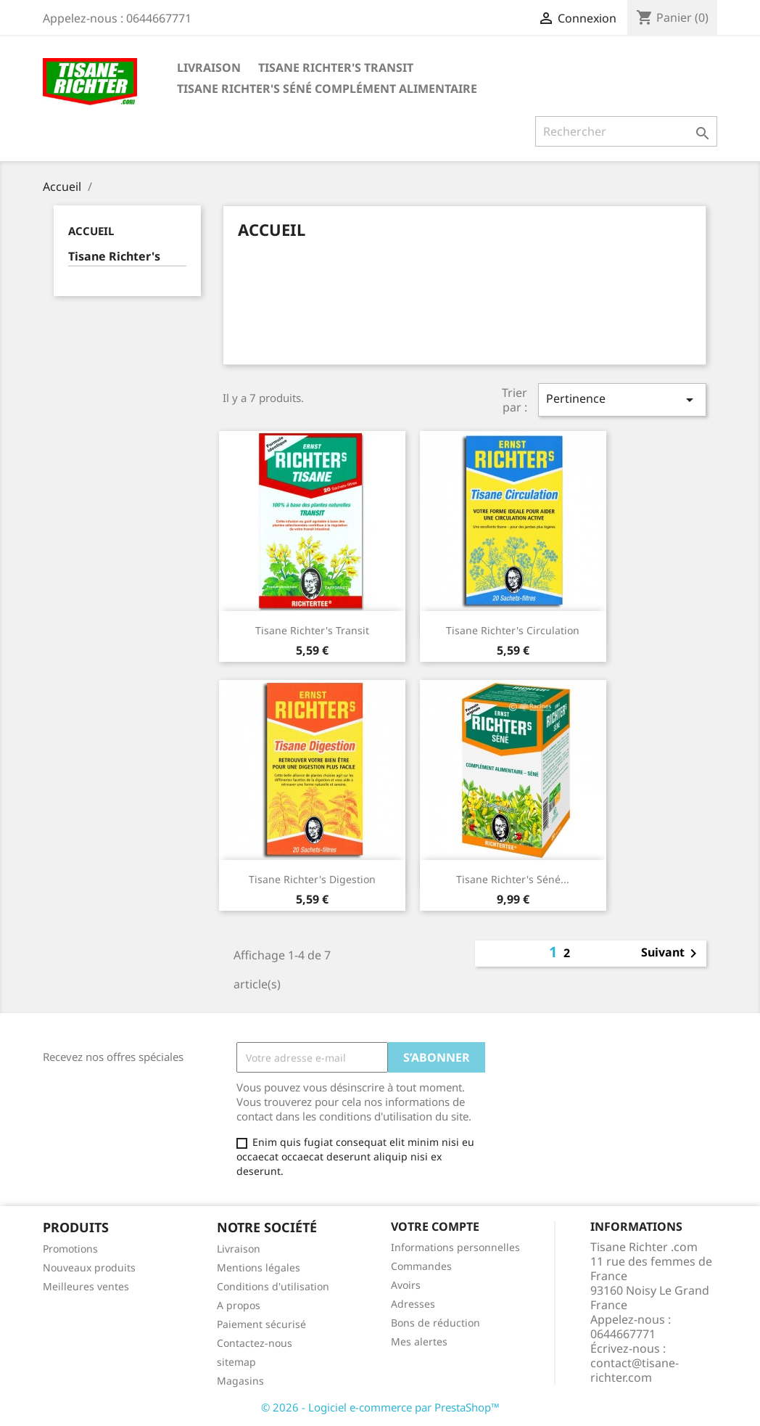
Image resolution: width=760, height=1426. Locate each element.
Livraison (209, 67)
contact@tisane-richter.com (634, 1370)
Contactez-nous (254, 1343)
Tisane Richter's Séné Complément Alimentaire (327, 89)
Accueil (91, 231)
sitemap (236, 1362)
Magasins (240, 1381)
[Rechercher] (626, 131)
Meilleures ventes (86, 1286)
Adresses (413, 1304)
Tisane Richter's (114, 256)
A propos (238, 1305)
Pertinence (622, 399)
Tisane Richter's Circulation (512, 630)
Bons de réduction (435, 1322)
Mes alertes (419, 1341)
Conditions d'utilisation (273, 1286)
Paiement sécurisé (261, 1324)
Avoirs (406, 1285)
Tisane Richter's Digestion (312, 879)
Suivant (671, 953)
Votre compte (435, 1226)
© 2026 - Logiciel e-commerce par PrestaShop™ (380, 1407)
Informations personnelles (455, 1247)
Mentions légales (258, 1267)
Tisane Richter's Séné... (512, 879)
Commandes (421, 1266)
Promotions (70, 1248)
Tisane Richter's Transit (335, 67)
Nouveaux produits (89, 1267)
